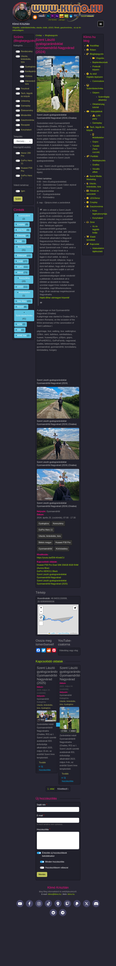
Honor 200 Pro (26, 154)
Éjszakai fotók (24, 247)
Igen (23, 191)
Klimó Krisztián (21, 23)
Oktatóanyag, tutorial (98, 105)
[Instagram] (39, 904)
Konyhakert (26, 130)
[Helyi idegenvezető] (58, 904)
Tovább (42, 762)
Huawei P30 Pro (63, 542)
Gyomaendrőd (45, 549)
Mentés (42, 874)
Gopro (95, 142)
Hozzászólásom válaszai (56, 868)
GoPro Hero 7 (26, 177)
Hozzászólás (43, 829)
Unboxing (25, 101)
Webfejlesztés (98, 160)
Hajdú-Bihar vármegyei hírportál (54, 298)
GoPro (20, 267)
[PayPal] (77, 904)
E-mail (40, 815)
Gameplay (26, 106)
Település (18, 136)
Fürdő (20, 261)
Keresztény (58, 523)
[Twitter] (86, 904)
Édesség (21, 236)
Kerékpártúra (31, 71)
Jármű (20, 272)
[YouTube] (20, 904)
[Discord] (96, 904)
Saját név (41, 805)
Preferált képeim (96, 68)
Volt (19, 330)
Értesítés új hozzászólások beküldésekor (54, 854)
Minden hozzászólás (54, 862)
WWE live (21, 335)
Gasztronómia (27, 120)
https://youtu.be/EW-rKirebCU (50, 558)
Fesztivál (25, 88)
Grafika (95, 165)
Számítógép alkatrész (101, 98)
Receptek (25, 125)
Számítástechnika (24, 315)
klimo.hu (71, 894)
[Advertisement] (58, 939)
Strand (20, 307)
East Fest (21, 230)
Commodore (24, 216)
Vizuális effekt (96, 170)
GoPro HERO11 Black (47, 571)
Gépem (95, 93)
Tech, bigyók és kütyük (27, 94)
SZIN (19, 324)
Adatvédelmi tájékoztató (98, 250)
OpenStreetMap (63, 633)
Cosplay (21, 224)
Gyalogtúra (44, 523)
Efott (19, 241)
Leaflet (51, 633)
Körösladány (62, 549)
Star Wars (21, 301)
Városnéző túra (30, 82)
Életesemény (27, 110)
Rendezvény (27, 51)
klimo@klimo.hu (54, 894)
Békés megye (45, 542)
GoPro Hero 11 (46, 530)
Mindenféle (26, 115)
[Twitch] (67, 904)
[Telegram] (62, 913)
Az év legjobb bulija (95, 229)
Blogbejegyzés (51, 35)
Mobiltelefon (24, 292)
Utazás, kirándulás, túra (50, 536)
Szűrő (18, 199)
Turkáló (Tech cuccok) (96, 149)
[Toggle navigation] (101, 24)
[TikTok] (48, 904)
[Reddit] (53, 913)
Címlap (39, 35)
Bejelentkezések (98, 62)
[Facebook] (29, 904)
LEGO (20, 287)
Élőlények (21, 255)
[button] (41, 608)
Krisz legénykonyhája (98, 212)
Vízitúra (28, 76)
